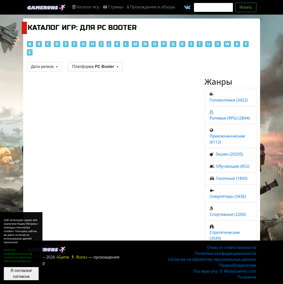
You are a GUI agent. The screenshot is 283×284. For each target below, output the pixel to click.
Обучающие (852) (232, 166)
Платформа (93, 66)
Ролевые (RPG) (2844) (230, 118)
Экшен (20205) (229, 154)
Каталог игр (85, 7)
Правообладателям (237, 265)
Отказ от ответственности (231, 247)
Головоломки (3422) (229, 100)
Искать (245, 7)
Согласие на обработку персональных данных (17, 259)
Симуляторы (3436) (228, 196)
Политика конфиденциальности (17, 251)
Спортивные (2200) (228, 214)
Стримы (113, 7)
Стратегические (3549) (225, 235)
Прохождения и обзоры (151, 7)
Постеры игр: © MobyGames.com (224, 271)
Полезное (247, 277)
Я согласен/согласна (21, 273)
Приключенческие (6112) (227, 139)
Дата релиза (43, 66)
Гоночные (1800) (231, 178)
